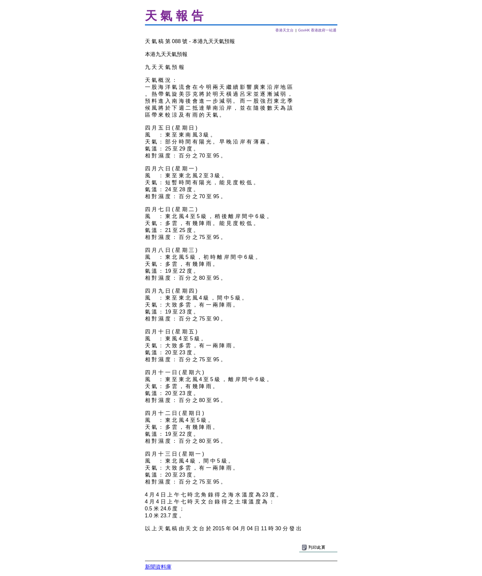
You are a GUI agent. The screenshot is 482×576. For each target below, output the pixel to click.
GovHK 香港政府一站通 (317, 30)
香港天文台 (284, 30)
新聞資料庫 (158, 567)
